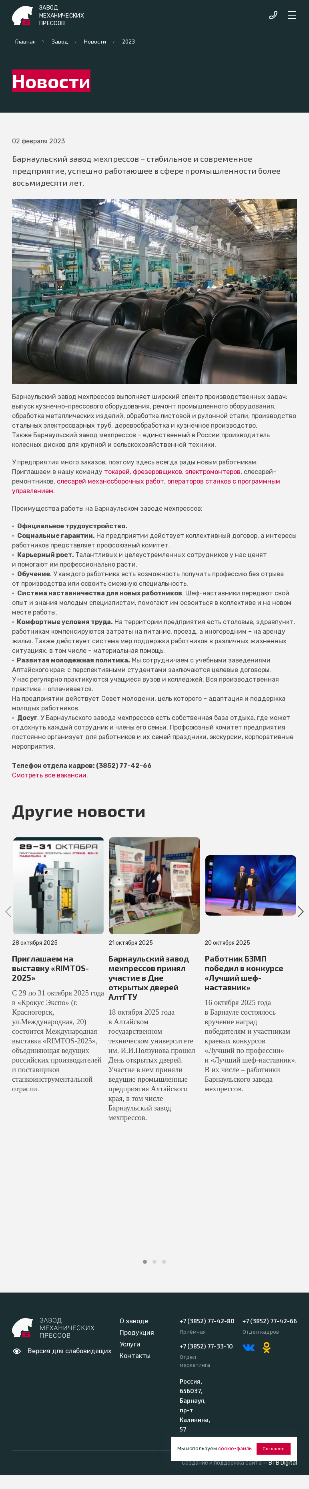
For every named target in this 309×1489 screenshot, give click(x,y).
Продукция (137, 1332)
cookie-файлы (237, 1450)
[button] (145, 1262)
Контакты (135, 1356)
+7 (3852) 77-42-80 (207, 1320)
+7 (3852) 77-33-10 (206, 1346)
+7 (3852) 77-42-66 (270, 1320)
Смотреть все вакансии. (50, 775)
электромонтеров (213, 472)
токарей (117, 472)
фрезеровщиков (157, 472)
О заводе (134, 1321)
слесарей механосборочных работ (110, 481)
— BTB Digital (280, 1462)
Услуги (130, 1344)
